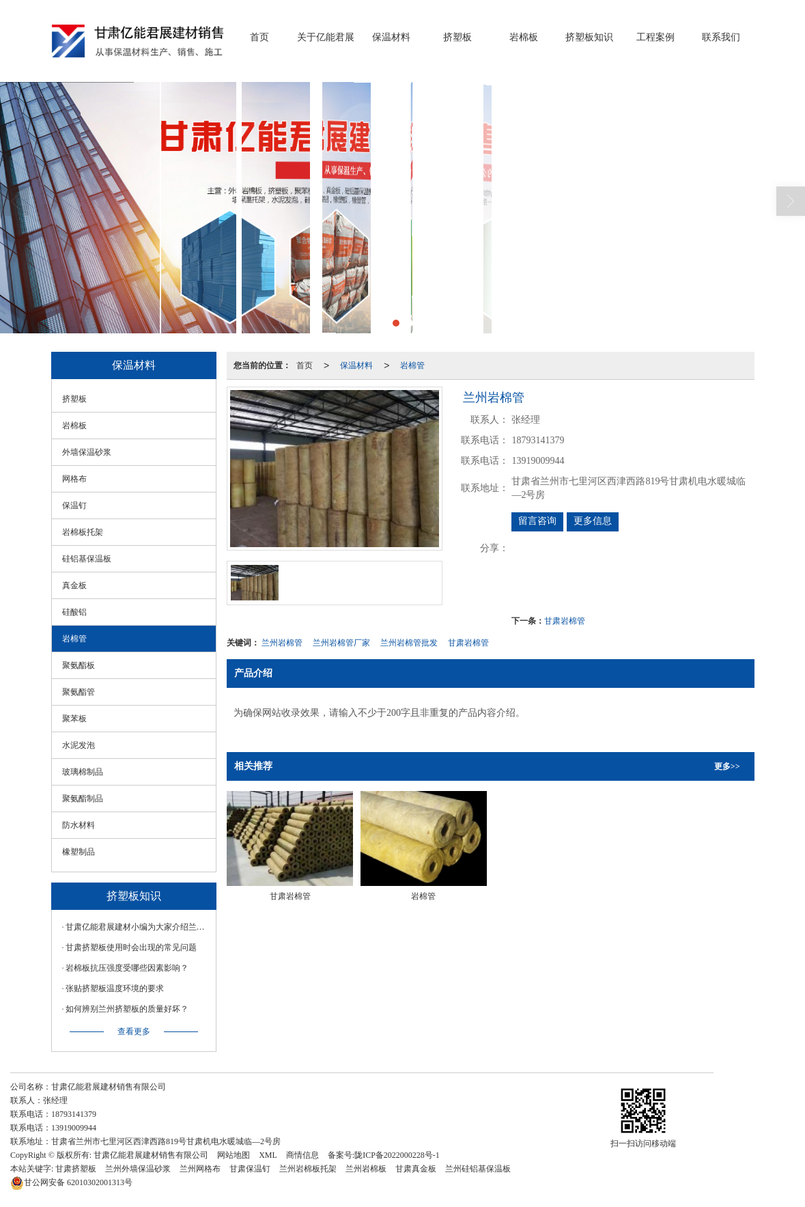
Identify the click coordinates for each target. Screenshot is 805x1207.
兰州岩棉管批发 (409, 643)
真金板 (74, 585)
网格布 (74, 479)
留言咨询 (537, 521)
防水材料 (78, 825)
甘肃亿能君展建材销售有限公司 (151, 1155)
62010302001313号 (71, 1182)
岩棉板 (523, 37)
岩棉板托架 (82, 532)
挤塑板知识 (589, 37)
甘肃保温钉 (249, 1169)
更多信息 (593, 521)
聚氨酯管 (78, 692)
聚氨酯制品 (82, 798)
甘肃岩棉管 (564, 621)
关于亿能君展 (325, 37)
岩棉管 (412, 365)
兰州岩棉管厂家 (341, 643)
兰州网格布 (200, 1169)
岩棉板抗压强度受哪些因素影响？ (127, 968)
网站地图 (233, 1155)
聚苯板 (74, 718)
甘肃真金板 (415, 1169)
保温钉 (74, 505)
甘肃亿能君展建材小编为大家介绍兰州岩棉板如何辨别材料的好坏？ (137, 927)
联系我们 (721, 37)
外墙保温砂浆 (86, 452)
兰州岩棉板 (365, 1169)
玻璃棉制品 (82, 772)
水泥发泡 (78, 745)
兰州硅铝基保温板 (478, 1169)
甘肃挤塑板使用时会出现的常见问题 (131, 947)
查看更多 (133, 1031)
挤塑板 (457, 37)
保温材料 (391, 37)
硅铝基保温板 (86, 559)
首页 (259, 37)
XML (268, 1155)
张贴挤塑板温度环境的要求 (115, 988)
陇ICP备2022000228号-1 (397, 1155)
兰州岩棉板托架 (308, 1169)
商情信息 (302, 1155)
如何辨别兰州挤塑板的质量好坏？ (127, 1009)
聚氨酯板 (78, 665)
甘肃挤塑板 (75, 1169)
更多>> (727, 766)
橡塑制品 (78, 852)
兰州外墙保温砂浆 (138, 1169)
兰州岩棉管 (282, 643)
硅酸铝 (74, 612)
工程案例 (655, 37)
